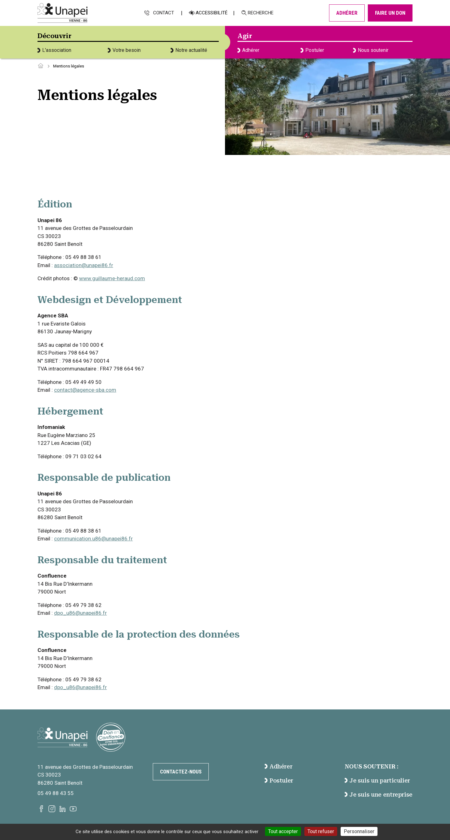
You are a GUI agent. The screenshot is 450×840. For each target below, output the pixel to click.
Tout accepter (283, 831)
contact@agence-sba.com (85, 390)
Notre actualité (189, 50)
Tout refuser (321, 831)
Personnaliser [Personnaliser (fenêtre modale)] (359, 831)
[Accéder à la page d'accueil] (41, 66)
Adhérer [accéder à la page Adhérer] (278, 766)
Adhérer (347, 13)
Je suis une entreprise (378, 794)
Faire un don (390, 13)
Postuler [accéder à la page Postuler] (279, 780)
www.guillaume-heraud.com (112, 278)
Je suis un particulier (377, 780)
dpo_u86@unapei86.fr (80, 613)
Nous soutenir (370, 50)
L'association (54, 50)
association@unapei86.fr (83, 265)
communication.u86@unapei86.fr (93, 538)
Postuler (312, 50)
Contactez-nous (181, 771)
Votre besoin (124, 50)
